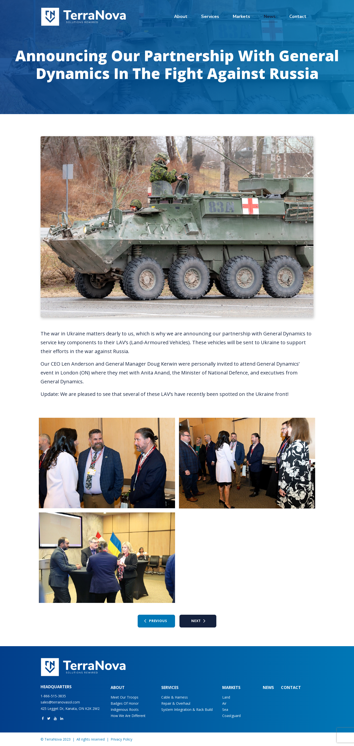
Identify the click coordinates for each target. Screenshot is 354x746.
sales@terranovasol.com (60, 702)
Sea (225, 709)
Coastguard (231, 715)
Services (210, 16)
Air (224, 703)
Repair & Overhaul (175, 703)
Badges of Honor (125, 703)
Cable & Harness (174, 697)
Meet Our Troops (124, 697)
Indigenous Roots (125, 709)
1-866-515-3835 (53, 696)
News (270, 16)
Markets (241, 16)
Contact (297, 16)
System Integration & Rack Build (187, 709)
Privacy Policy (121, 739)
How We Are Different (128, 715)
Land (226, 697)
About (180, 16)
